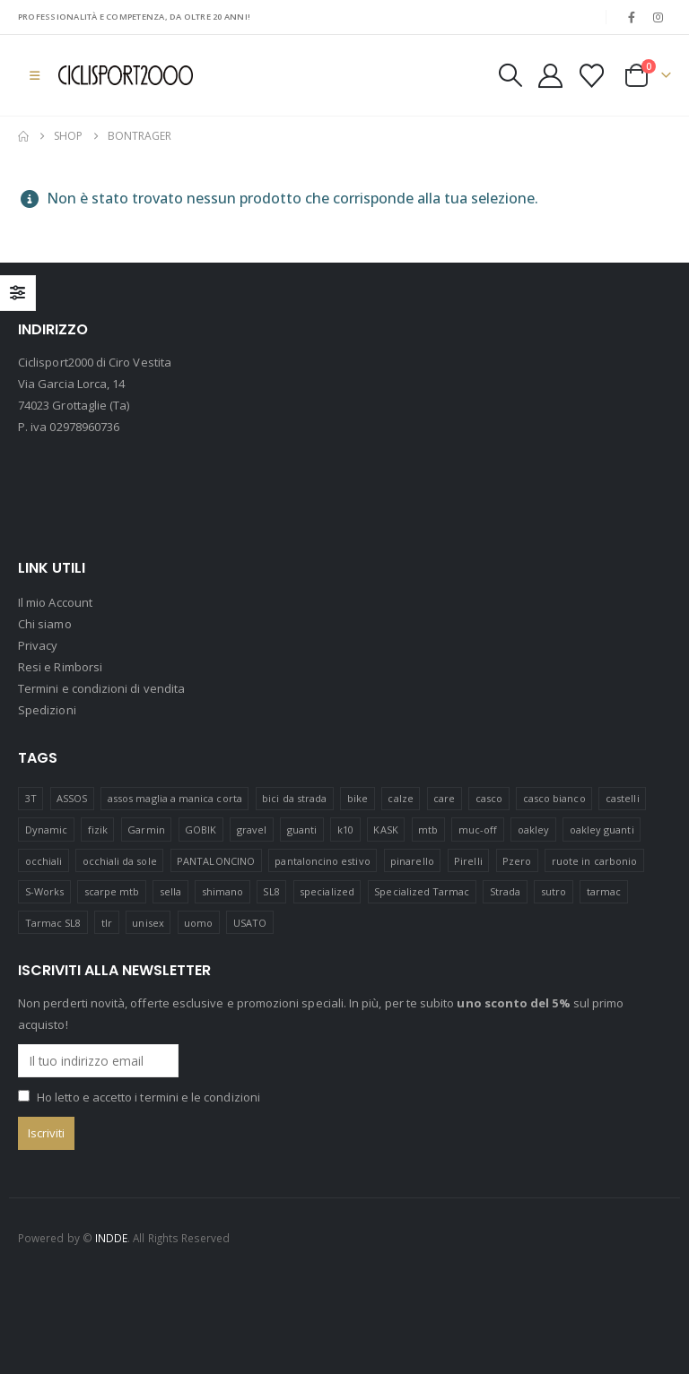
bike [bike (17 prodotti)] (357, 798)
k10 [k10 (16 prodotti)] (345, 829)
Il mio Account (55, 603)
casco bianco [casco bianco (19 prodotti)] (554, 798)
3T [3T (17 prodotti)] (31, 798)
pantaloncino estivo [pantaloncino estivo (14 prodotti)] (322, 861)
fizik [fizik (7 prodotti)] (98, 829)
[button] (34, 75)
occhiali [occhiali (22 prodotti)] (44, 861)
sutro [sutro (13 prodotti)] (553, 891)
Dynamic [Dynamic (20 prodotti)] (46, 829)
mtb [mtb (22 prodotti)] (428, 829)
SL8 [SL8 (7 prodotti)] (271, 891)
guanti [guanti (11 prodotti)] (302, 829)
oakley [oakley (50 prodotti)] (533, 829)
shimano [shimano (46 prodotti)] (222, 891)
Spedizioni (47, 711)
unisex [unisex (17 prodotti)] (147, 922)
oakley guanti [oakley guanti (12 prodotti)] (602, 829)
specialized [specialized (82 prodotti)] (327, 891)
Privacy (37, 646)
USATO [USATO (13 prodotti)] (249, 922)
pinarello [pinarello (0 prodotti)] (412, 861)
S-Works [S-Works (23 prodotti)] (44, 891)
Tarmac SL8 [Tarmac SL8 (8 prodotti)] (53, 922)
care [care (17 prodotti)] (444, 798)
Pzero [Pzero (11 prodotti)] (516, 861)
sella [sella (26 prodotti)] (170, 891)
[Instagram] (658, 17)
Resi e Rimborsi (60, 668)
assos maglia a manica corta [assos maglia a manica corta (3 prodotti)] (175, 798)
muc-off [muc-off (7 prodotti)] (477, 829)
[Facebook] (631, 17)
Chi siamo (45, 625)
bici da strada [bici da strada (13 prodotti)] (294, 798)
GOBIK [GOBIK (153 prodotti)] (200, 829)
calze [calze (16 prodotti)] (400, 798)
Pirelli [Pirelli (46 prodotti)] (468, 861)
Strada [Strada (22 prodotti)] (505, 891)
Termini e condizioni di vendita (101, 689)
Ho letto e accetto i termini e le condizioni (148, 1098)
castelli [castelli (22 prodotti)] (623, 798)
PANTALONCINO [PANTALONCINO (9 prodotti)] (216, 861)
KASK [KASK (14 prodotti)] (385, 829)
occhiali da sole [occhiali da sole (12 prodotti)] (120, 861)
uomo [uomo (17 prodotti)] (198, 922)
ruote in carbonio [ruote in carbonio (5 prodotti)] (594, 861)
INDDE (111, 1238)
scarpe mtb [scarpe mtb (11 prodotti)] (112, 891)
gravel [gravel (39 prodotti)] (251, 829)
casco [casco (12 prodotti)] (488, 798)
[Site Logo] (125, 75)
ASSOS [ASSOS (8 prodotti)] (72, 798)
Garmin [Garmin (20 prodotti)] (145, 829)
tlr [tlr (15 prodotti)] (106, 922)
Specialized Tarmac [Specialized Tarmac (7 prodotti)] (421, 891)
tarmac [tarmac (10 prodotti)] (604, 891)
